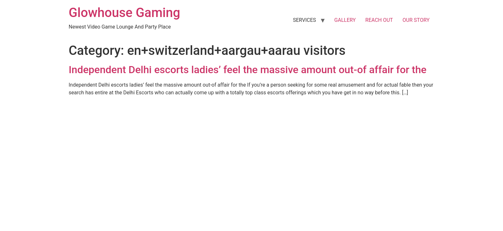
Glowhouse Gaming (124, 12)
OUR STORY (416, 20)
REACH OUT (379, 20)
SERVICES (304, 20)
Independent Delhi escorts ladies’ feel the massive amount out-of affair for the (247, 70)
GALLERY (345, 20)
